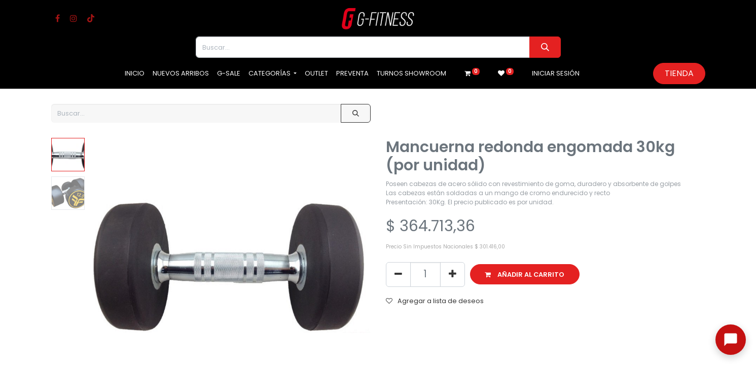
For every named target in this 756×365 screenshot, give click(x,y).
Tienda (679, 73)
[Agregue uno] (452, 274)
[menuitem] (135, 73)
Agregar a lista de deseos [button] (435, 301)
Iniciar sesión (556, 73)
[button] (525, 274)
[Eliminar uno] (398, 274)
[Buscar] (544, 47)
